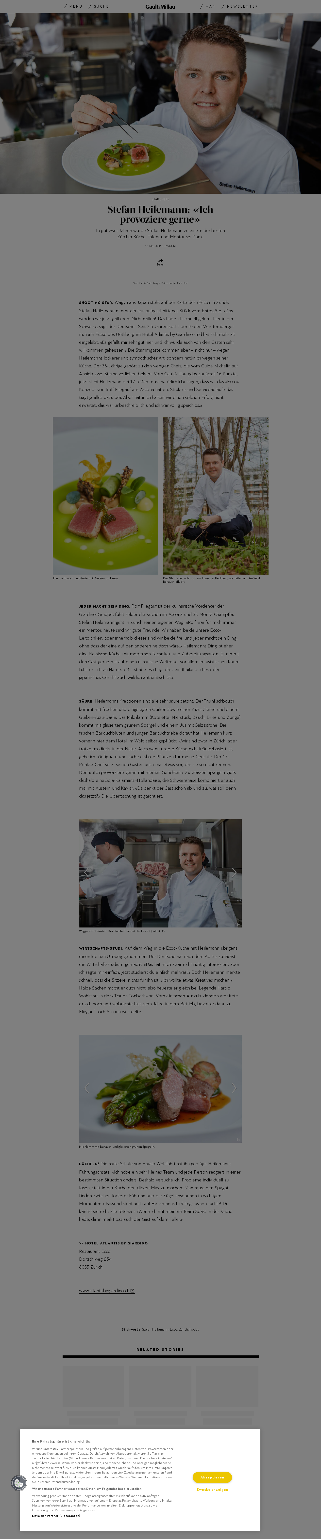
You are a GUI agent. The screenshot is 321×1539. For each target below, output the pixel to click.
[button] (19, 1483)
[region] (140, 1480)
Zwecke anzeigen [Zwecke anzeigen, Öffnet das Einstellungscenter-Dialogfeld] (212, 1490)
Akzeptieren (212, 1477)
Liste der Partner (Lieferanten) (56, 1516)
